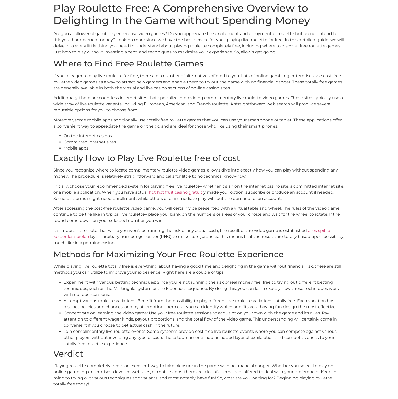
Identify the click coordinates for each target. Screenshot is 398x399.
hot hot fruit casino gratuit (175, 192)
